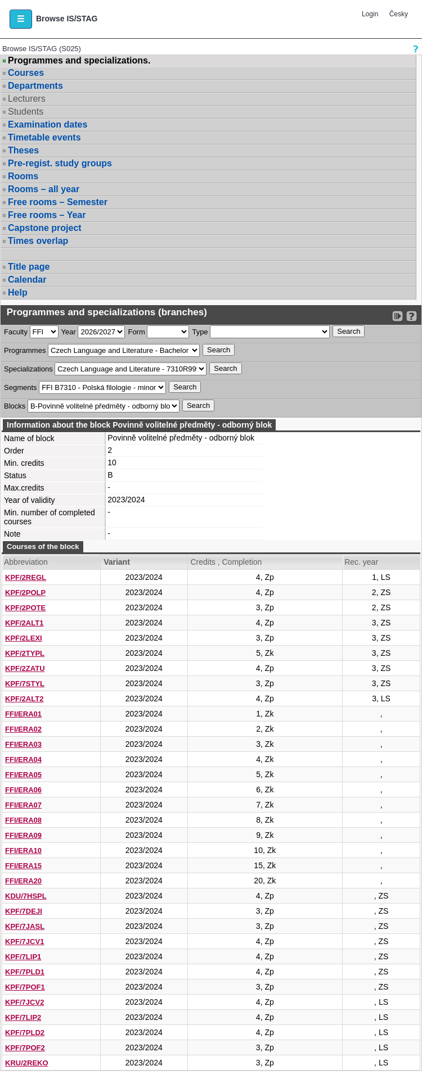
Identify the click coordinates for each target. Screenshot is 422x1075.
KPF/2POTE (25, 608)
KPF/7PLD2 (24, 1032)
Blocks (14, 406)
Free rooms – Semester (57, 202)
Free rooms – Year (47, 215)
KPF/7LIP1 (23, 956)
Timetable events (44, 137)
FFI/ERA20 (23, 881)
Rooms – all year (43, 189)
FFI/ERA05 (23, 774)
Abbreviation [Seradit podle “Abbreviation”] (26, 561)
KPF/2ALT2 (24, 699)
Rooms (23, 176)
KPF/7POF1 (25, 987)
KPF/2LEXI (23, 638)
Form (136, 332)
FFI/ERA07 (23, 805)
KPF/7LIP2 (23, 1017)
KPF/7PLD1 (24, 972)
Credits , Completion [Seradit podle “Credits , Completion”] (226, 561)
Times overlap (38, 241)
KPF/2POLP (25, 592)
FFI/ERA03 (23, 744)
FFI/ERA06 (23, 790)
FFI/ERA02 (23, 729)
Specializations (28, 369)
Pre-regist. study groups (60, 163)
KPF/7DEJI (23, 911)
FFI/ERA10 (23, 850)
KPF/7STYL (24, 683)
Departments (35, 85)
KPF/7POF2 (25, 1048)
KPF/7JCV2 (24, 1002)
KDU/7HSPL (26, 896)
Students (25, 111)
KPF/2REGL (25, 577)
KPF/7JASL (24, 926)
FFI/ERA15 (23, 865)
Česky (398, 14)
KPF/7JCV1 (24, 941)
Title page (29, 266)
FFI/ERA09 (23, 835)
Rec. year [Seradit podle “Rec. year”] (361, 561)
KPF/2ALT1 (24, 623)
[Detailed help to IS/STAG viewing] (411, 316)
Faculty (16, 332)
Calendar (27, 279)
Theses (23, 150)
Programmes (25, 350)
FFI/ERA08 (23, 820)
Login (370, 14)
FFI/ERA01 (23, 714)
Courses (26, 73)
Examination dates (47, 124)
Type (200, 332)
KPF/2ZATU (25, 668)
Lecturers (27, 98)
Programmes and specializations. (79, 61)
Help (18, 292)
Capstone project (45, 228)
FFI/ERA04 (23, 759)
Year (68, 332)
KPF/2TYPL (24, 653)
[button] (21, 19)
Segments (20, 387)
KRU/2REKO (26, 1063)
